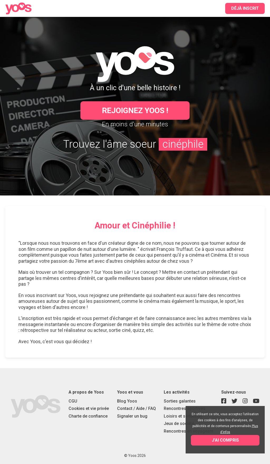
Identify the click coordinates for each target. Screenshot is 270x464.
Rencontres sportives (184, 408)
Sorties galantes (180, 401)
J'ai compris (225, 440)
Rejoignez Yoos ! (135, 110)
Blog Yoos (127, 401)
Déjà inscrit (245, 8)
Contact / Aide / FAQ (136, 408)
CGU (73, 401)
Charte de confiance (88, 416)
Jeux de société (179, 423)
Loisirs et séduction (183, 416)
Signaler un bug (132, 416)
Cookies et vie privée (89, 408)
